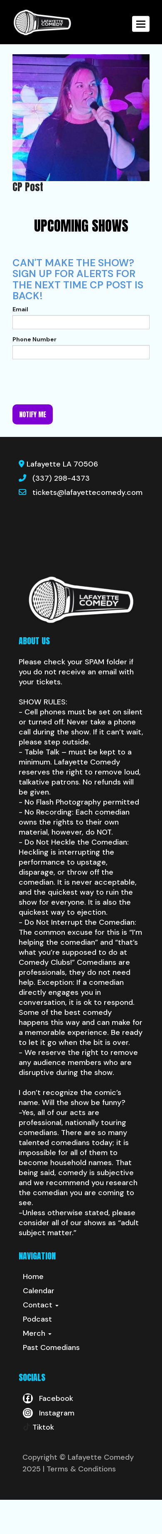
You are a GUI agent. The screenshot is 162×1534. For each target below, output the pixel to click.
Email (20, 309)
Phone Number (34, 339)
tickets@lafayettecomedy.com (87, 492)
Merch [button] (37, 1333)
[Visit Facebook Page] (48, 1398)
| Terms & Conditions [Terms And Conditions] (79, 1469)
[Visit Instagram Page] (48, 1413)
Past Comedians (51, 1347)
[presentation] (75, 382)
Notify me (32, 414)
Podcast (37, 1319)
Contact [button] (41, 1305)
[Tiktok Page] (38, 1427)
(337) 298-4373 (61, 478)
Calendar (38, 1291)
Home (33, 1277)
